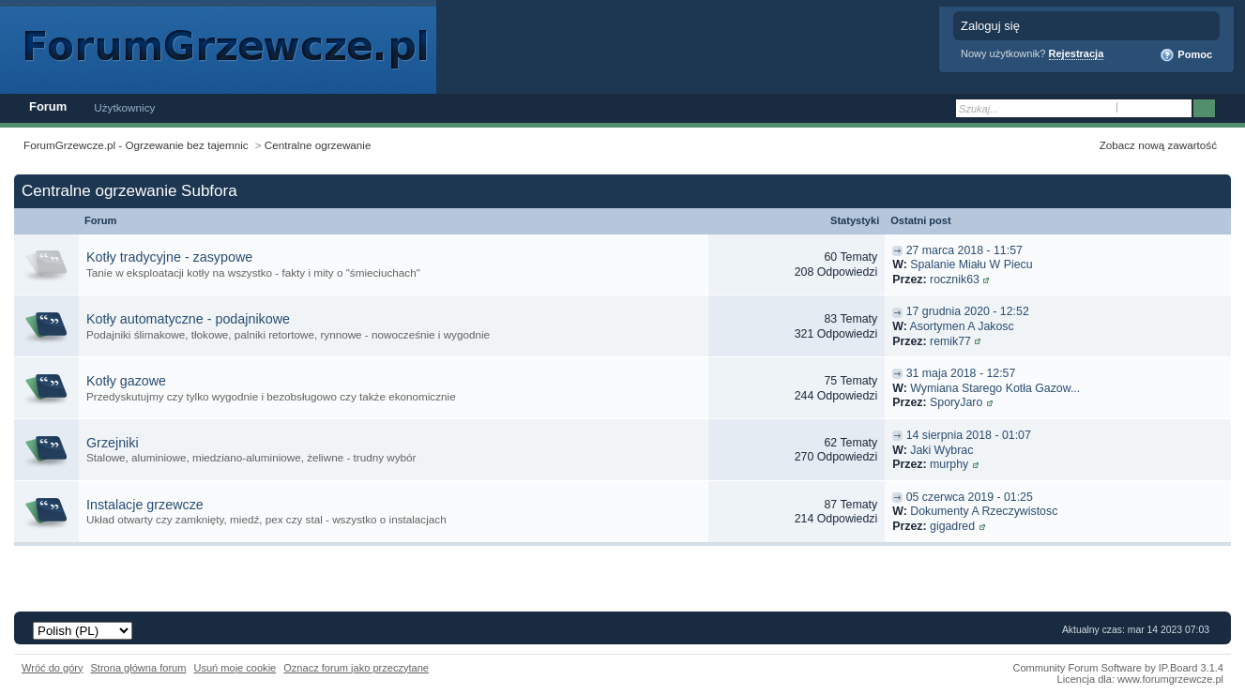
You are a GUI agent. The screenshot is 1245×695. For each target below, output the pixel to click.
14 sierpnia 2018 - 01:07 (968, 435)
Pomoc (1186, 55)
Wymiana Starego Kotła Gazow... (995, 388)
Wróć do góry (53, 667)
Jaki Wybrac (941, 450)
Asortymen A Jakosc (962, 326)
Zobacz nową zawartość (1158, 145)
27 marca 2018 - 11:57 (964, 250)
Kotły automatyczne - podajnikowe (188, 318)
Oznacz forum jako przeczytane (356, 667)
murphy (949, 464)
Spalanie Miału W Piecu (971, 264)
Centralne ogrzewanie (318, 145)
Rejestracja (1076, 53)
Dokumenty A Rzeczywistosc (983, 511)
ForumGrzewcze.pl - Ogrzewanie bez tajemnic (136, 145)
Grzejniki (112, 442)
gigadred (952, 526)
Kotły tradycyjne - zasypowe (169, 256)
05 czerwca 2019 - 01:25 (969, 497)
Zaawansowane (1228, 108)
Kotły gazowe (126, 380)
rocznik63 (954, 279)
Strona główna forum (139, 667)
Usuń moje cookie (234, 667)
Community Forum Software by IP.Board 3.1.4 (1117, 667)
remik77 (950, 341)
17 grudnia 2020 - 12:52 (967, 311)
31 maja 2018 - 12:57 (961, 373)
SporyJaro (956, 402)
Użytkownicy (124, 107)
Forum (48, 106)
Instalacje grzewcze (145, 504)
